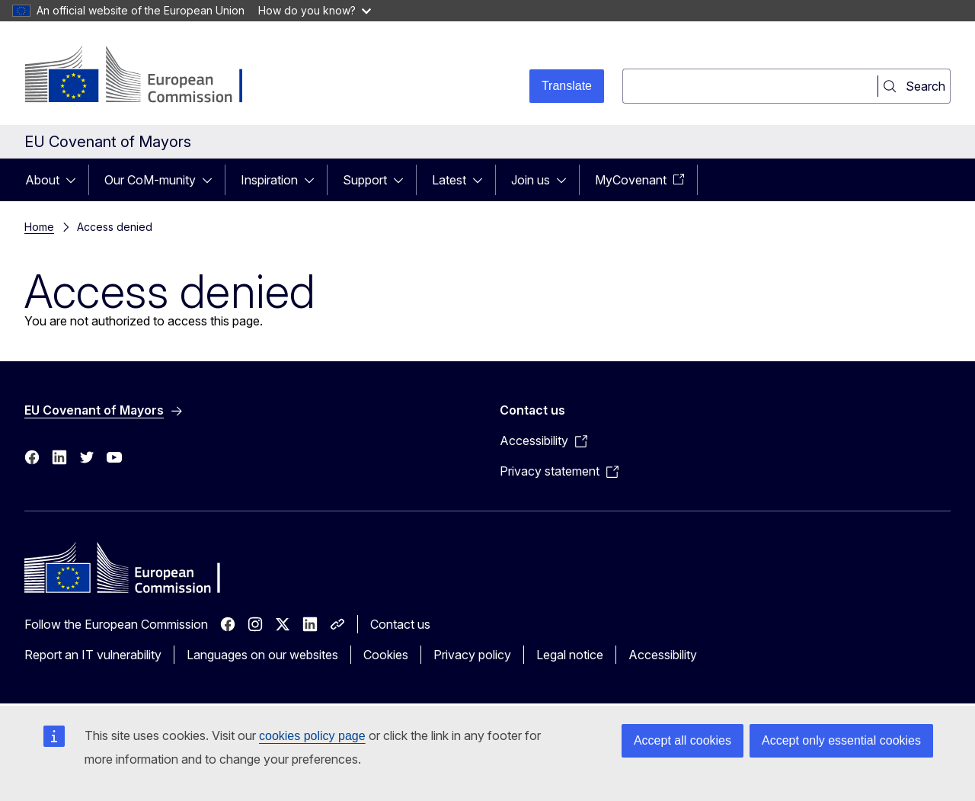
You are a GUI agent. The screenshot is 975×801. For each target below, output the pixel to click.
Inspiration (269, 179)
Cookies (385, 654)
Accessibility (662, 654)
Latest (449, 179)
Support (365, 179)
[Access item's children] (75, 180)
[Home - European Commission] (147, 76)
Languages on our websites (262, 654)
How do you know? (314, 10)
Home (39, 226)
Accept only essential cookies (841, 740)
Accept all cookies (682, 740)
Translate (567, 85)
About (42, 179)
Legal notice (569, 654)
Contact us (400, 624)
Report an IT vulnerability (92, 654)
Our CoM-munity (150, 179)
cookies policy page (312, 735)
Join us (530, 179)
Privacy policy (472, 654)
